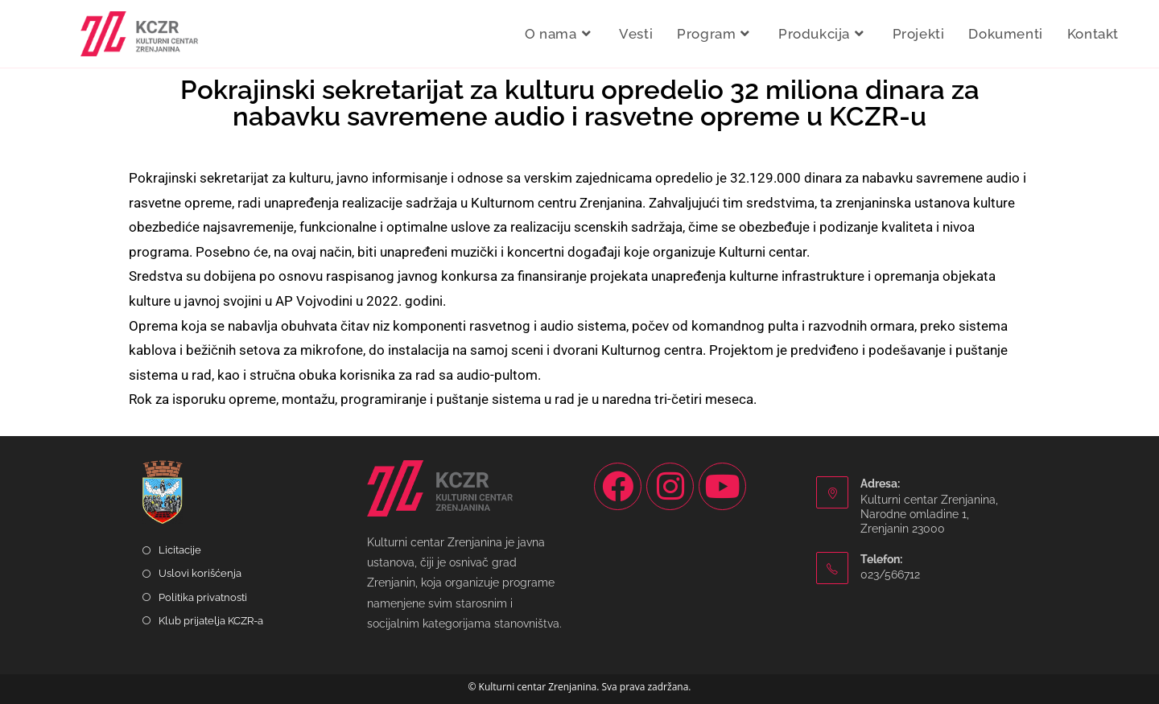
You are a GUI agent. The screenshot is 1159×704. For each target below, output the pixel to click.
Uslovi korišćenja (200, 573)
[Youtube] (722, 486)
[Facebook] (617, 486)
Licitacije (180, 550)
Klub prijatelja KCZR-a (211, 621)
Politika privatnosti (203, 597)
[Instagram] (670, 486)
